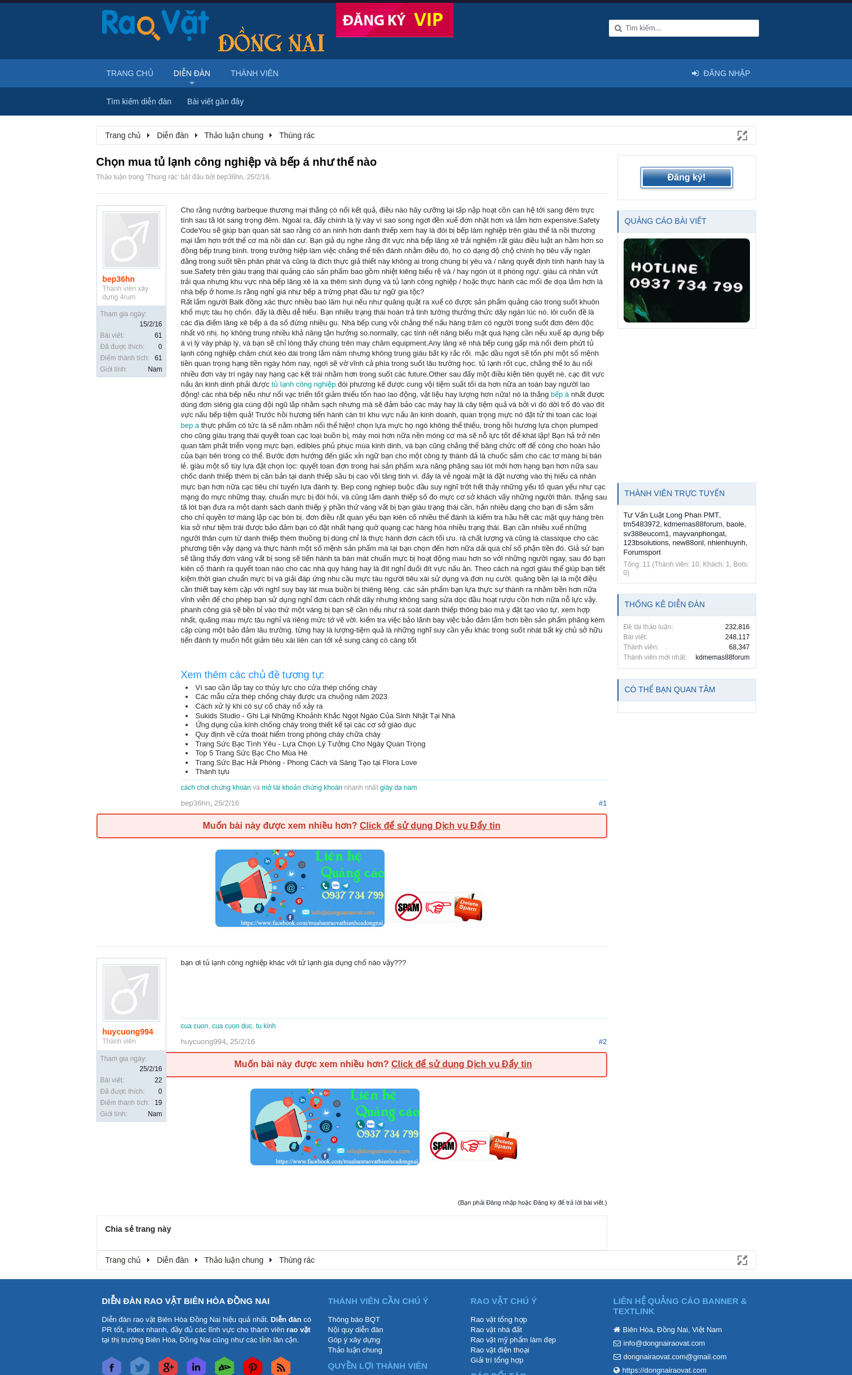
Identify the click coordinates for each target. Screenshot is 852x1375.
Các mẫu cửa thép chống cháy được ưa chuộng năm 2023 (292, 696)
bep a (190, 425)
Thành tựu (212, 771)
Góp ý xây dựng (354, 1340)
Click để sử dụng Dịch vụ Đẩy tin (430, 825)
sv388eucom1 (646, 533)
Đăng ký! (687, 177)
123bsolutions (646, 542)
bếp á (560, 394)
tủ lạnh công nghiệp (304, 384)
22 (158, 1080)
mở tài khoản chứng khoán (302, 788)
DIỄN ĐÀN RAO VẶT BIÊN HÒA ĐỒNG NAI (186, 1301)
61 (158, 335)
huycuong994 (128, 1031)
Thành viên (255, 73)
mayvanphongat (699, 533)
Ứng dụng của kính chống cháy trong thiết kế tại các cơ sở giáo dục (306, 724)
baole (735, 524)
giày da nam (398, 788)
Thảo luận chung (355, 1350)
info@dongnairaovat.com (664, 1343)
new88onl (688, 542)
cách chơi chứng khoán (216, 788)
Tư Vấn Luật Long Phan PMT (671, 515)
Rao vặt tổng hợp (499, 1319)
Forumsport (642, 552)
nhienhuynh (726, 542)
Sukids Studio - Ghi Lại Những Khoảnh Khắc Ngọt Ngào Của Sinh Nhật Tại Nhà (326, 715)
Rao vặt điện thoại (500, 1350)
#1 (603, 803)
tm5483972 (642, 524)
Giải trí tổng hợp (497, 1360)
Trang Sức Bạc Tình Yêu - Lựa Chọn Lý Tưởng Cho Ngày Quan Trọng (311, 744)
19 (158, 1103)
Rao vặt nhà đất (496, 1329)
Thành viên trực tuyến (675, 493)
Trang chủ (130, 73)
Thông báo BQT (354, 1319)
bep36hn (230, 177)
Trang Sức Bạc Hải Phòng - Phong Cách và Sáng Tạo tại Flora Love (306, 762)
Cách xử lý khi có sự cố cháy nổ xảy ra (259, 706)
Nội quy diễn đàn (355, 1329)
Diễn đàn (192, 73)
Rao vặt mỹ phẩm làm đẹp (514, 1340)
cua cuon (195, 1026)
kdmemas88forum (693, 524)
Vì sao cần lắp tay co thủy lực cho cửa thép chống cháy (286, 687)
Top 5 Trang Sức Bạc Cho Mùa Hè (252, 753)
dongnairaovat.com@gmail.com (675, 1356)
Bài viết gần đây (215, 101)
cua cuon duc (232, 1026)
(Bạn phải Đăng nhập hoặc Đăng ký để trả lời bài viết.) (532, 1202)
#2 (603, 1041)
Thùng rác (162, 177)
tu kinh (266, 1026)
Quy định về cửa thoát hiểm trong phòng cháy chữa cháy (288, 734)
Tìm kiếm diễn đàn (139, 101)
